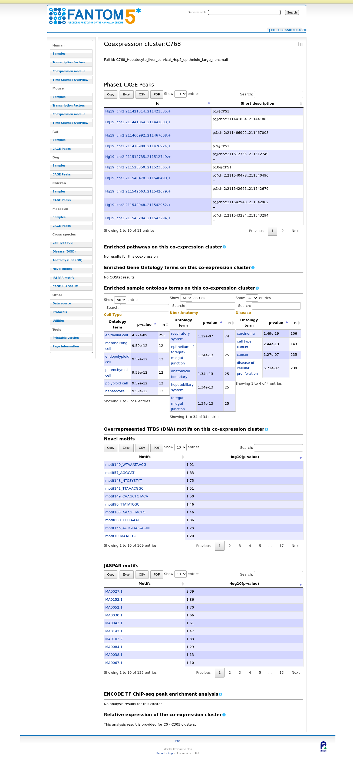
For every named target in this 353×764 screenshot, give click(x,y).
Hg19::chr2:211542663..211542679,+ (138, 191)
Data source (62, 303)
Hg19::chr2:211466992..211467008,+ (138, 135)
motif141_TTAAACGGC (124, 488)
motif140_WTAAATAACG (125, 465)
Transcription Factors (69, 62)
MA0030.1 (114, 615)
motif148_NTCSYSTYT (123, 481)
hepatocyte (115, 391)
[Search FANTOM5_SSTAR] (244, 12)
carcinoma (246, 333)
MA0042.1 (114, 623)
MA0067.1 (114, 663)
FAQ (177, 741)
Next (295, 231)
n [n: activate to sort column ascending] (164, 325)
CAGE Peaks (62, 148)
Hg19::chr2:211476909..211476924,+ (138, 146)
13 (281, 672)
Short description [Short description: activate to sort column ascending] (257, 103)
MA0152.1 (114, 599)
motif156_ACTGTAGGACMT (128, 528)
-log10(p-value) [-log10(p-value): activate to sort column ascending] (244, 457)
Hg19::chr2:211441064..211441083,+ (138, 122)
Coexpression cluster (285, 30)
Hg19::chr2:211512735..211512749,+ (138, 157)
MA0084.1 (114, 647)
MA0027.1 (114, 591)
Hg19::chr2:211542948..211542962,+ (138, 205)
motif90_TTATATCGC (122, 504)
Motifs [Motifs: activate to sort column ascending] (144, 457)
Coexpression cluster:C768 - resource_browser (91, 13)
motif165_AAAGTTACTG (125, 512)
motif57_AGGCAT (119, 473)
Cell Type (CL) (63, 242)
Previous (256, 231)
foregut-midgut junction (178, 403)
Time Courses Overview (70, 79)
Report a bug (164, 753)
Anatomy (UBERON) (68, 260)
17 (281, 546)
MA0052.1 (114, 607)
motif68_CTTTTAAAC (122, 520)
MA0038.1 (114, 655)
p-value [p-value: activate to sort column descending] (144, 325)
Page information (66, 346)
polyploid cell (116, 383)
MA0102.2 (114, 639)
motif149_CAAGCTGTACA (126, 496)
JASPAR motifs (63, 277)
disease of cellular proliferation (247, 368)
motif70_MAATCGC (121, 536)
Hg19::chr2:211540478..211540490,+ (138, 178)
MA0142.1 (114, 631)
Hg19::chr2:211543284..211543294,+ (138, 218)
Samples (59, 53)
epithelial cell (116, 335)
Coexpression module (69, 71)
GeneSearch (196, 12)
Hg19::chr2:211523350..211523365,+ (138, 167)
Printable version (66, 337)
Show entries (182, 94)
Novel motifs (62, 268)
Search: (271, 94)
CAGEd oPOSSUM (65, 286)
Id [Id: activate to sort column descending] (158, 103)
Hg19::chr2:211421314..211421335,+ (138, 111)
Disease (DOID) (64, 251)
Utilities (59, 320)
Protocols (60, 312)
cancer (243, 355)
